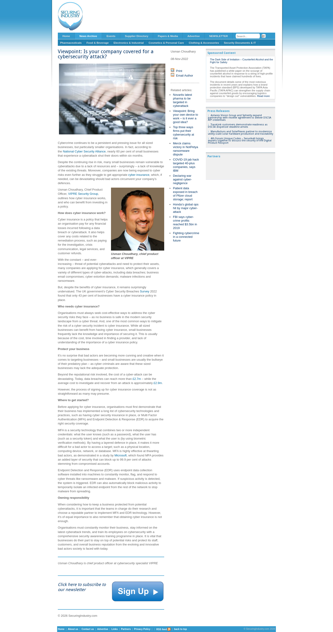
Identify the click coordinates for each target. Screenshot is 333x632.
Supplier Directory (136, 35)
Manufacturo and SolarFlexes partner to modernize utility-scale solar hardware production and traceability (240, 132)
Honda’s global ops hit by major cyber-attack (185, 208)
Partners (126, 629)
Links (114, 629)
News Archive (88, 35)
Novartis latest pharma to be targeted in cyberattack (182, 100)
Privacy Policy (142, 629)
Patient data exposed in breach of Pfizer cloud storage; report (185, 193)
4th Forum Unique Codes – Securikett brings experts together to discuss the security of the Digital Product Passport (239, 141)
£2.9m (158, 383)
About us (73, 629)
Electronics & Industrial (129, 42)
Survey (144, 291)
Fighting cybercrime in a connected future (186, 236)
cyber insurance (138, 175)
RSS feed (163, 629)
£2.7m (136, 379)
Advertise (193, 35)
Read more (263, 96)
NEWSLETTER (218, 35)
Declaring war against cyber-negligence (182, 179)
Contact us (87, 629)
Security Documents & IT (240, 42)
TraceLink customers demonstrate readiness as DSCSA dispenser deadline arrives (238, 125)
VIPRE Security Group (83, 193)
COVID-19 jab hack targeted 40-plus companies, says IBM (186, 165)
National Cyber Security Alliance (84, 151)
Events (111, 35)
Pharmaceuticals (71, 42)
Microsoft (120, 455)
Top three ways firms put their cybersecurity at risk (183, 132)
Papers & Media (168, 35)
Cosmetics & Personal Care (166, 42)
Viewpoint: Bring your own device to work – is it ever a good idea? (185, 116)
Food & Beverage (97, 42)
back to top (180, 629)
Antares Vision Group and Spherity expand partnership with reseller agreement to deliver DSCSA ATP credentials (239, 117)
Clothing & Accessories (204, 42)
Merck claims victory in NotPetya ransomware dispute (185, 149)
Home (66, 35)
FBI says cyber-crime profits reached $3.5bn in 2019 (185, 222)
